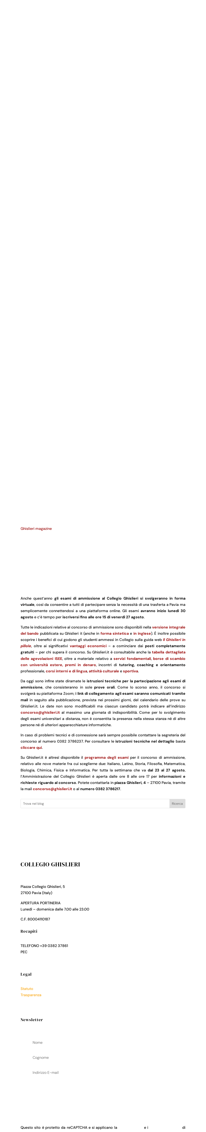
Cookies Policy (33, 1007)
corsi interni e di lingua (66, 671)
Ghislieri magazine (36, 528)
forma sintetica (115, 633)
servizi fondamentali (132, 658)
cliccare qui (31, 747)
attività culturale (104, 671)
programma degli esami (107, 757)
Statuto (27, 988)
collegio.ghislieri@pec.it (48, 952)
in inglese (142, 633)
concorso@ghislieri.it (40, 712)
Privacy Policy (33, 1001)
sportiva (130, 671)
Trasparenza (31, 994)
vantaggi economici (88, 645)
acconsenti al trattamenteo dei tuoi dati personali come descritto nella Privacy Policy (102, 1093)
